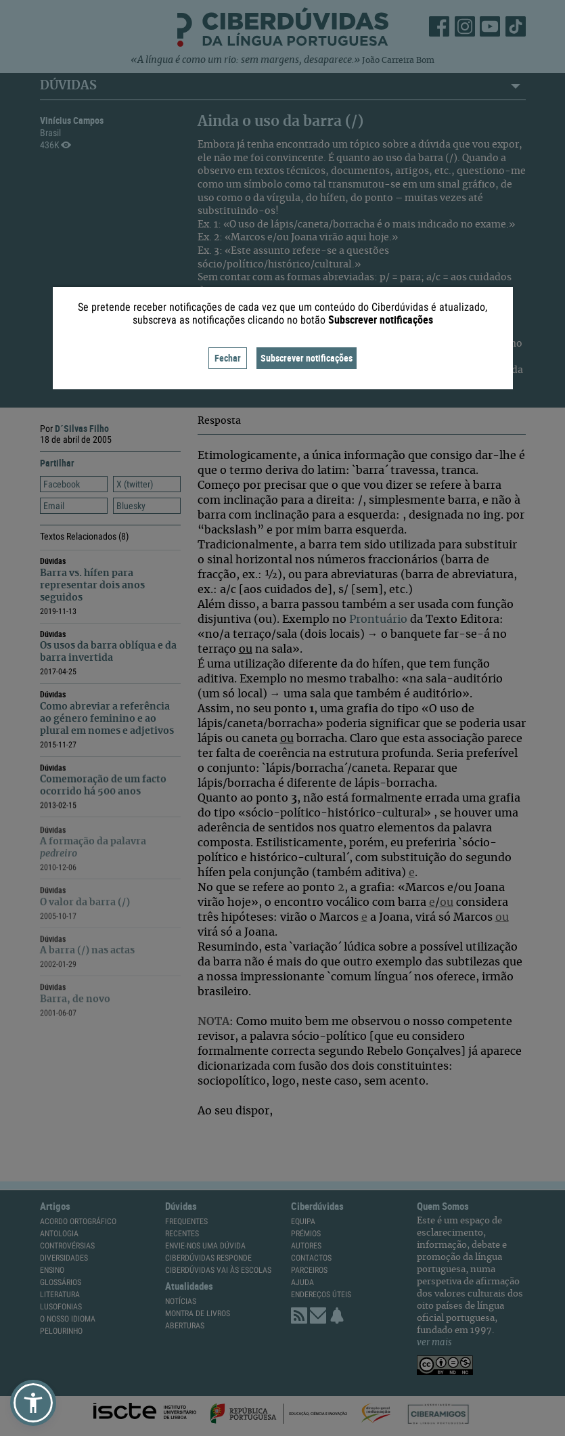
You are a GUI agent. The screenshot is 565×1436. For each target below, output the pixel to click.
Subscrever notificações (307, 357)
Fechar (227, 357)
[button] (33, 1402)
